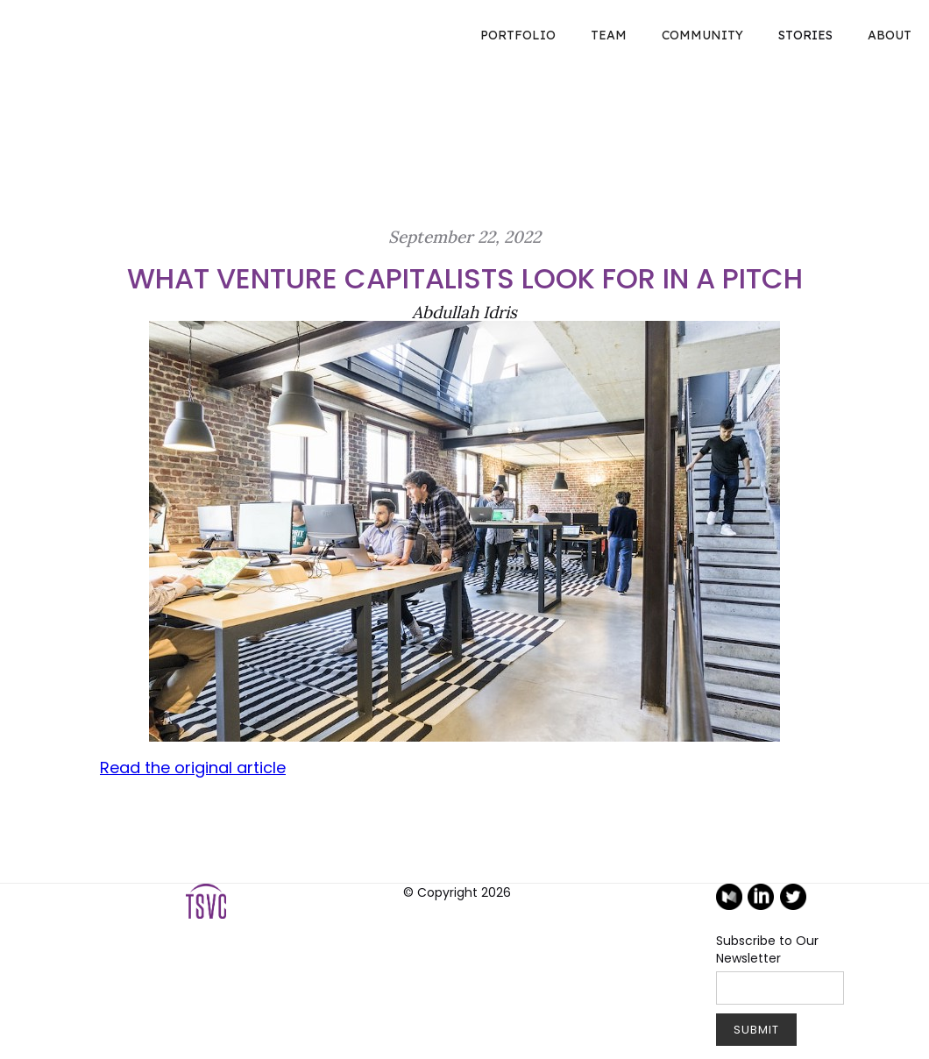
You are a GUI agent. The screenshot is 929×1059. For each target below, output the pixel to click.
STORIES (805, 35)
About (889, 35)
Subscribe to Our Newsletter (767, 949)
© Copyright (457, 892)
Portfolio (518, 35)
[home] (17, 17)
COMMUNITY (702, 35)
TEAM (609, 35)
